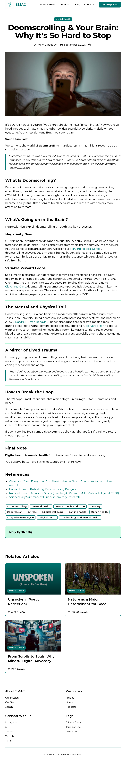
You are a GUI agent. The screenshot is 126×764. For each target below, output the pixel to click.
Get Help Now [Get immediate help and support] (109, 4)
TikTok (8, 740)
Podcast (66, 4)
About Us (89, 4)
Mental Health (48, 4)
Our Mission (12, 697)
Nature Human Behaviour (32, 321)
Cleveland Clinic (15, 286)
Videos (69, 702)
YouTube (10, 736)
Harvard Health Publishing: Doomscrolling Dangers (42, 489)
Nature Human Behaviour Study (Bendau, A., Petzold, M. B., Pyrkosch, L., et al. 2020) (64, 493)
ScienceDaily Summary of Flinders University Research (44, 497)
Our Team (11, 702)
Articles (70, 697)
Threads (9, 731)
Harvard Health (96, 325)
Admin (9, 706)
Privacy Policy (74, 722)
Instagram (11, 722)
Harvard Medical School (85, 248)
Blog (77, 4)
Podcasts (71, 706)
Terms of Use (73, 727)
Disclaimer (72, 731)
